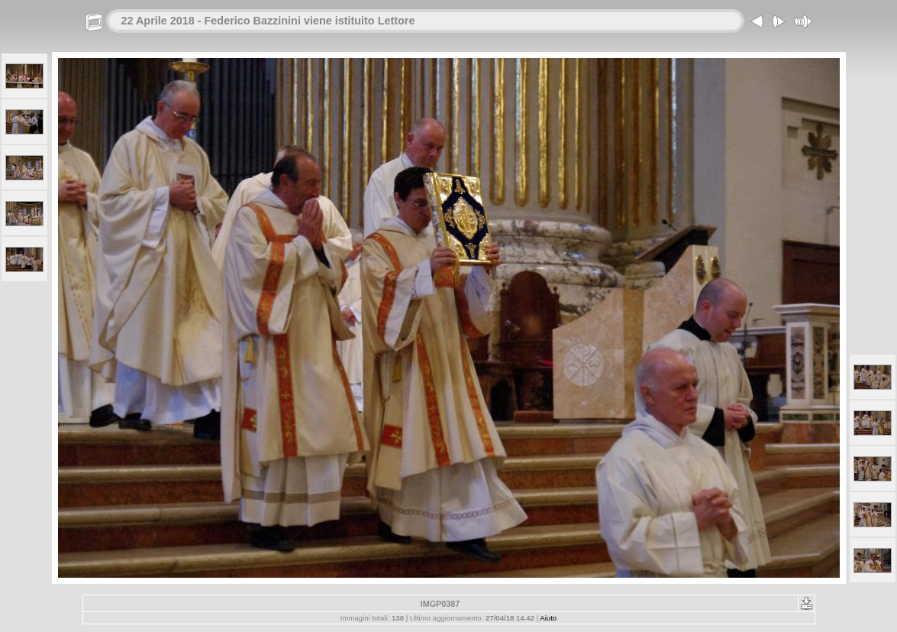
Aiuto (548, 618)
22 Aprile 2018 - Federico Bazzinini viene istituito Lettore (268, 21)
